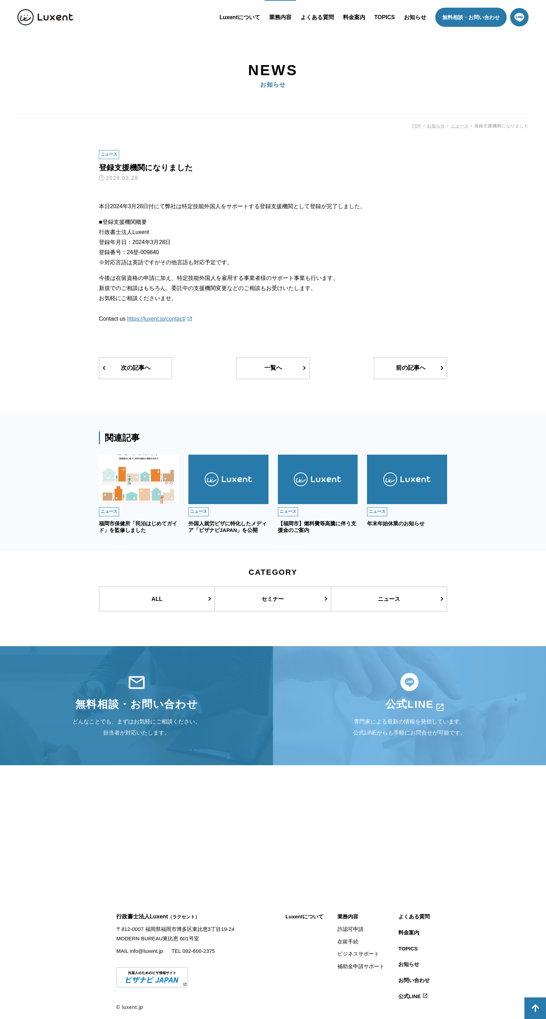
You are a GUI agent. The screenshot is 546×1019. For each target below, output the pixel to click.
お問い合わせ (414, 980)
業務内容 (280, 17)
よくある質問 (317, 17)
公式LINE (409, 996)
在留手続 (347, 941)
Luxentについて (239, 17)
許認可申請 (350, 929)
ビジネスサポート (358, 954)
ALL (156, 599)
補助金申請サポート (360, 966)
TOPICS (384, 17)
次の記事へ (135, 368)
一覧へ (273, 368)
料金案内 (354, 17)
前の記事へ (411, 368)
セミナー (273, 599)
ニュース (109, 154)
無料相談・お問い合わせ (471, 17)
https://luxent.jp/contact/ (156, 319)
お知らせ (415, 17)
